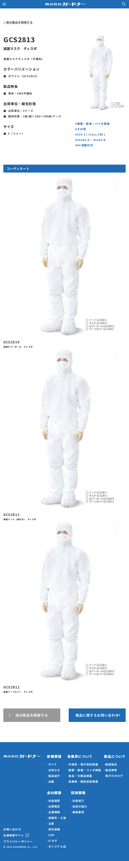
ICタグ (52, 841)
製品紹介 (54, 776)
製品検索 (111, 770)
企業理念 (54, 806)
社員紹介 (78, 801)
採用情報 (78, 792)
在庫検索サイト (13, 835)
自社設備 (54, 829)
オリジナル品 (57, 846)
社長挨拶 (54, 801)
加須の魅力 (79, 806)
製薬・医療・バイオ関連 (85, 770)
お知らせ (54, 770)
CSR (51, 835)
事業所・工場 (57, 818)
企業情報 (54, 812)
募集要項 (78, 812)
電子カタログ (114, 776)
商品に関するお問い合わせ (97, 715)
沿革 (51, 823)
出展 (51, 781)
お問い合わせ (12, 829)
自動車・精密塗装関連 (83, 781)
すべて (52, 764)
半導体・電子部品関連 (83, 764)
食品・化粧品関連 (80, 776)
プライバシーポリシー (18, 841)
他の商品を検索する (31, 715)
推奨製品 (111, 764)
